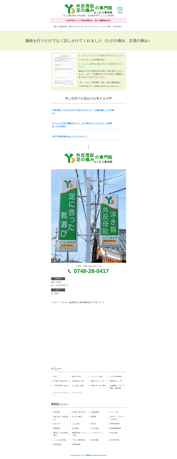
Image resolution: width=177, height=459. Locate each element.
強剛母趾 (56, 428)
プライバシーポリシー (60, 394)
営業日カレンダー (116, 381)
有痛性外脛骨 (115, 424)
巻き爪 (93, 424)
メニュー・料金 (96, 376)
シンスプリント (96, 433)
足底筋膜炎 (95, 412)
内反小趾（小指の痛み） (60, 418)
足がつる (56, 424)
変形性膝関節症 (115, 428)
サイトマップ (77, 393)
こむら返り (76, 424)
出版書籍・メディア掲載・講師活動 (117, 387)
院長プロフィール (97, 381)
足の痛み (75, 428)
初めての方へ (77, 376)
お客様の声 (62, 26)
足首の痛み (95, 440)
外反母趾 (56, 412)
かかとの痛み (77, 416)
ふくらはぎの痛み (60, 440)
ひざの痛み (95, 428)
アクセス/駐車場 (116, 376)
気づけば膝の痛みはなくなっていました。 (70, 136)
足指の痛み (57, 444)
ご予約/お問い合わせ (61, 385)
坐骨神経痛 (76, 444)
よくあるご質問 (78, 385)
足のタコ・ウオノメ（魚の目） (117, 418)
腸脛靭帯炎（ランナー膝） (79, 434)
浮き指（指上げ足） (79, 412)
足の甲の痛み (115, 440)
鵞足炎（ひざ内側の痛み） (60, 434)
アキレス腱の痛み (78, 440)
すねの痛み (114, 433)
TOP (55, 26)
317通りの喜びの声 (60, 381)
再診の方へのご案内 (98, 385)
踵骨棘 (93, 416)
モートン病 (114, 412)
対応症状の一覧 (78, 381)
